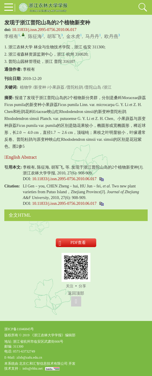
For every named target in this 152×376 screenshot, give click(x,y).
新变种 (40, 87)
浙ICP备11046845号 (19, 329)
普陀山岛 (93, 87)
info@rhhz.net (32, 368)
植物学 (26, 87)
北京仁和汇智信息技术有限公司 (43, 364)
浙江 (107, 87)
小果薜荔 (56, 87)
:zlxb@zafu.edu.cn (29, 357)
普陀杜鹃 (75, 87)
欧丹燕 (111, 36)
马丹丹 (92, 36)
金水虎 (73, 36)
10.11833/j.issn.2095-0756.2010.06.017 (44, 30)
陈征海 (35, 36)
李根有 (11, 36)
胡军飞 (54, 36)
